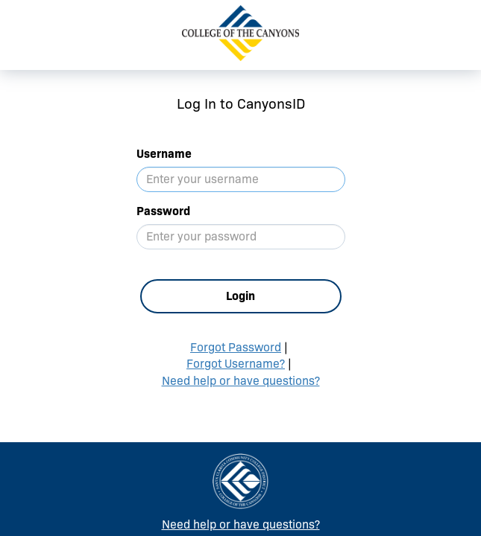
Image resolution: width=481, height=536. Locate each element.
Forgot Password (235, 347)
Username (164, 154)
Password (163, 211)
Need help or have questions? (241, 381)
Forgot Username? (235, 364)
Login (240, 296)
